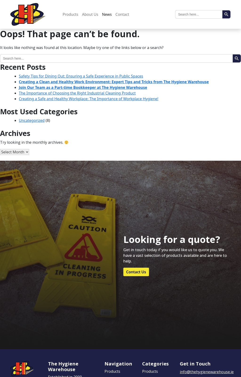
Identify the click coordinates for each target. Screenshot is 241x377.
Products (70, 14)
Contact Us (136, 272)
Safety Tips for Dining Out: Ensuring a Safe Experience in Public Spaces (81, 76)
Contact (122, 14)
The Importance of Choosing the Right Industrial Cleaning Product (77, 93)
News (107, 14)
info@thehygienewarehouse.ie (207, 371)
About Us (90, 14)
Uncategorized (32, 120)
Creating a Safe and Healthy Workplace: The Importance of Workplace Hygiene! (88, 98)
